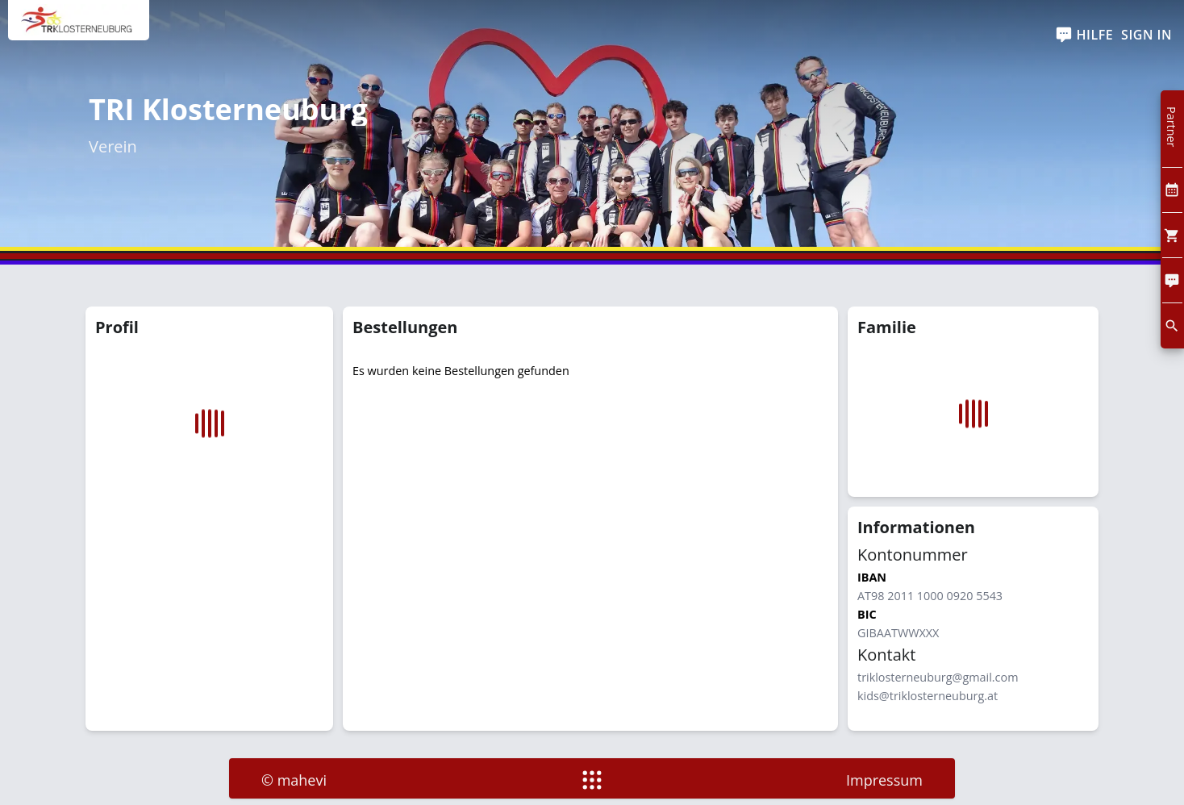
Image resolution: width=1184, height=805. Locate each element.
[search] (1172, 325)
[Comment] (1172, 280)
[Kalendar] (1172, 190)
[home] (78, 28)
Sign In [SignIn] (1146, 35)
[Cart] (1172, 235)
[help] (1084, 35)
